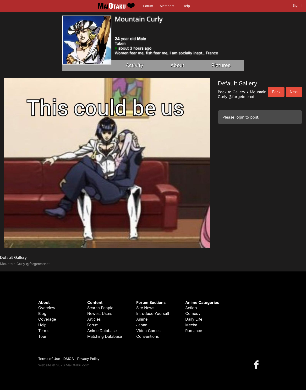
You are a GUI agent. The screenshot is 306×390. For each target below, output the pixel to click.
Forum (148, 6)
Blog (42, 313)
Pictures (220, 65)
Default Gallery (13, 257)
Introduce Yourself (152, 313)
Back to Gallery (231, 91)
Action (191, 307)
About (177, 65)
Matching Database (104, 336)
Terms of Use (49, 359)
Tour (42, 336)
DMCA (68, 359)
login (239, 117)
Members (167, 6)
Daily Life (193, 319)
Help (186, 6)
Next (294, 91)
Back (276, 91)
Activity (134, 65)
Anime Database (102, 330)
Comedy (193, 313)
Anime (142, 319)
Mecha (191, 324)
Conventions (147, 336)
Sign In (298, 5)
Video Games (148, 330)
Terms (43, 330)
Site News (145, 307)
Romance (193, 330)
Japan (141, 324)
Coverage (47, 319)
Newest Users (99, 313)
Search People (100, 307)
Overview (46, 307)
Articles (94, 319)
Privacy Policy (88, 359)
